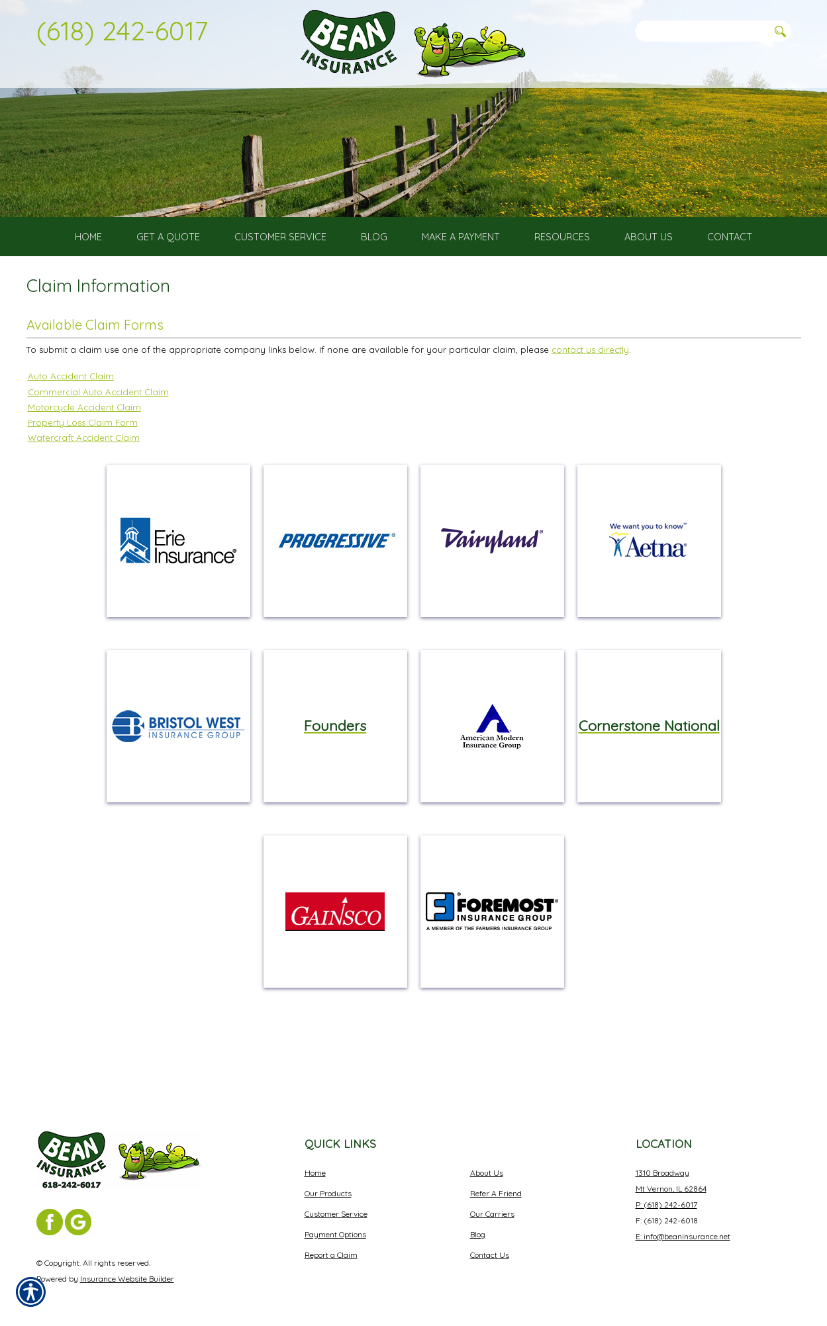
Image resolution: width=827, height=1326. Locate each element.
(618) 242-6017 (122, 30)
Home (315, 1162)
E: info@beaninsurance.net (683, 1226)
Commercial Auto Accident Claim (98, 439)
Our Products (328, 1183)
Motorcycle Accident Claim (84, 454)
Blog (477, 1224)
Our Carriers (492, 1203)
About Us (486, 1162)
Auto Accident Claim (71, 423)
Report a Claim (331, 1244)
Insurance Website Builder (127, 1268)
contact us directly (590, 397)
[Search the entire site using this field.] (702, 31)
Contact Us (489, 1244)
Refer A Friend (496, 1183)
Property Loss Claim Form (83, 469)
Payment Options (335, 1224)
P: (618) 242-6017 (666, 1194)
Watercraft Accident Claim (84, 484)
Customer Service (336, 1203)
